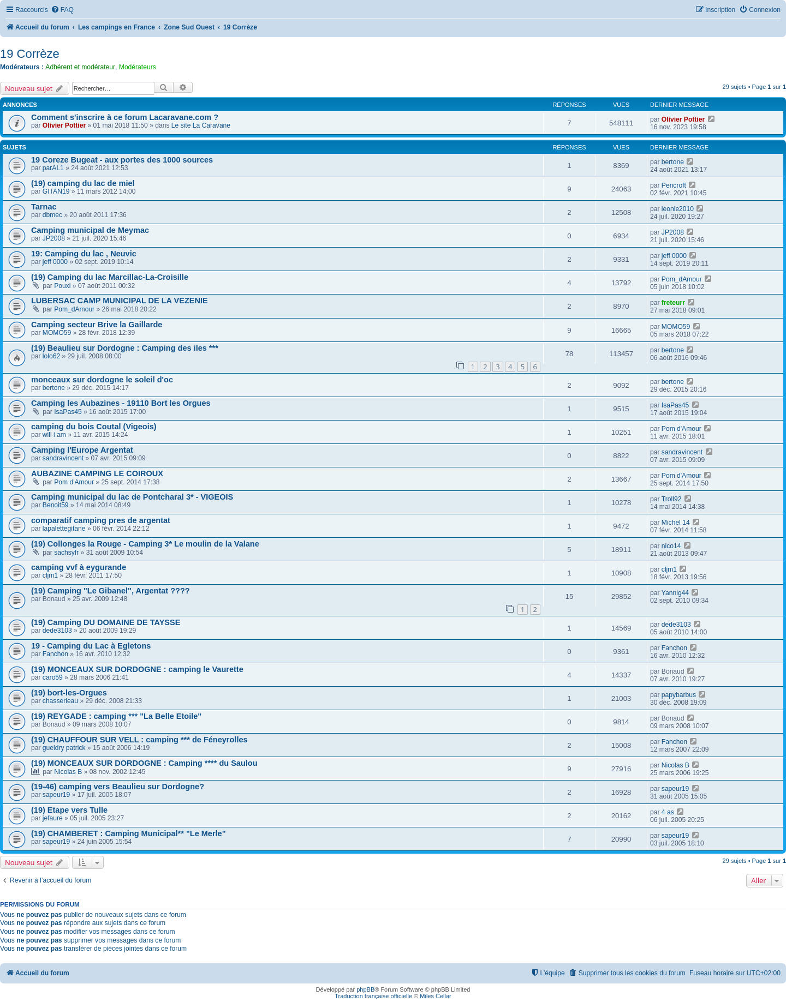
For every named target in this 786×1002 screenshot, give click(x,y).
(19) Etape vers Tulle (69, 810)
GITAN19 (56, 191)
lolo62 (51, 356)
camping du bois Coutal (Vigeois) (94, 426)
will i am (54, 435)
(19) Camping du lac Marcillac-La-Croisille (109, 277)
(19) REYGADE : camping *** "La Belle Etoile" (116, 716)
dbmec (52, 215)
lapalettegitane (64, 528)
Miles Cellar (435, 996)
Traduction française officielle (373, 996)
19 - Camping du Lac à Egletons (91, 645)
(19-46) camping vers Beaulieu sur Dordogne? (117, 786)
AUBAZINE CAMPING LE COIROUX (97, 473)
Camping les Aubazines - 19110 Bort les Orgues (121, 403)
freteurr (673, 303)
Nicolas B (68, 772)
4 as (668, 812)
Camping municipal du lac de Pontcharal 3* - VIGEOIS (132, 497)
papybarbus (679, 695)
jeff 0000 (55, 262)
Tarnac (44, 206)
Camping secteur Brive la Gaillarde (96, 324)
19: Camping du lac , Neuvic (83, 253)
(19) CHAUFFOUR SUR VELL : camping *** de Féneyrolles (139, 739)
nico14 (671, 546)
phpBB (365, 989)
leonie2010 (678, 209)
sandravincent (63, 458)
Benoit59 (56, 505)
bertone (673, 162)
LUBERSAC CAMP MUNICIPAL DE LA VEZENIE (119, 300)
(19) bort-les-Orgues (69, 692)
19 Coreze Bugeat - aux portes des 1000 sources (122, 159)
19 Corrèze (29, 54)
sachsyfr (66, 552)
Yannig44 (675, 593)
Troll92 (672, 499)
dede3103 (57, 630)
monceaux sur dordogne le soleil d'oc (102, 379)
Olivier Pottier (64, 125)
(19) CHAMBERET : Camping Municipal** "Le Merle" (128, 833)
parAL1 (53, 168)
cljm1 (50, 575)
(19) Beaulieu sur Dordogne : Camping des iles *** (124, 348)
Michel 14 (676, 522)
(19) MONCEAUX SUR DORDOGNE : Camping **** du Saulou (144, 763)
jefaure (53, 818)
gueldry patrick (64, 748)
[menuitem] (62, 10)
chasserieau (60, 701)
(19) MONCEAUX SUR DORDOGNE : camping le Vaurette (137, 669)
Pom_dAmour (682, 279)
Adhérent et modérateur (80, 67)
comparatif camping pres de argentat (100, 520)
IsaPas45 (67, 412)
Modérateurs (137, 67)
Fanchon (55, 654)
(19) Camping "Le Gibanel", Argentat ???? (110, 590)
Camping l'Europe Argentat (82, 450)
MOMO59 (57, 333)
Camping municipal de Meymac (90, 230)
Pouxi (62, 286)
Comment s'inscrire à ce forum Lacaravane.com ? (124, 117)
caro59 (53, 677)
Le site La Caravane (200, 125)
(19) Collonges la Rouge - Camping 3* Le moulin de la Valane (145, 543)
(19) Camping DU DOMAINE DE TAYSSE (105, 622)
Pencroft (674, 185)
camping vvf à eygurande (78, 567)
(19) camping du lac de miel (83, 183)
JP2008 (54, 238)
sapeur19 (56, 795)
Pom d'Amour (681, 429)
